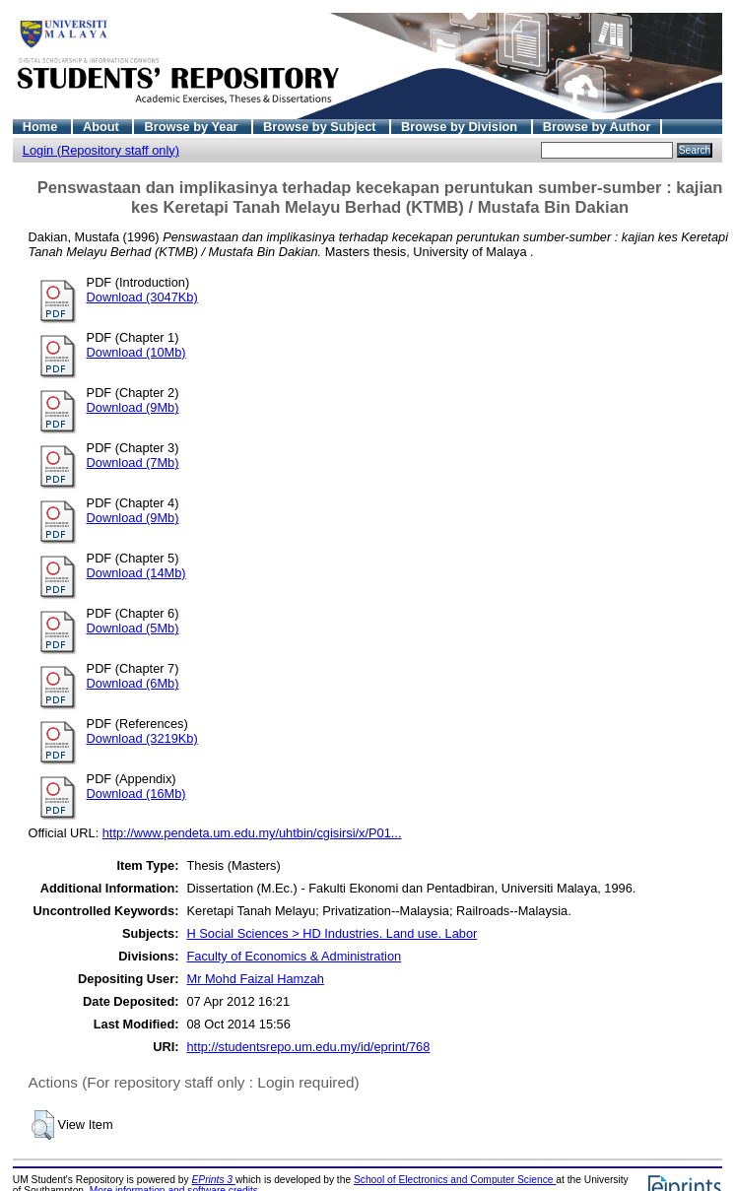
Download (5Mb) (133, 628)
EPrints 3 (213, 1179)
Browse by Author (597, 126)
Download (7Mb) (133, 462)
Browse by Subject (321, 126)
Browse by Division (461, 126)
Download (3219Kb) (142, 738)
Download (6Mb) (133, 683)
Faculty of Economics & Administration (293, 956)
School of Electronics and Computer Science (455, 1179)
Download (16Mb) (136, 793)
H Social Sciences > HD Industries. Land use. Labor (331, 933)
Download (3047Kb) (142, 297)
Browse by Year (192, 126)
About (103, 126)
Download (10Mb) (136, 352)
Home (42, 126)
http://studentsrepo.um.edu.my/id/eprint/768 (308, 1046)
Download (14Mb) (136, 572)
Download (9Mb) (133, 407)
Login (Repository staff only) (101, 150)
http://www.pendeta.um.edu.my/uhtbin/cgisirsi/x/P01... (252, 833)
